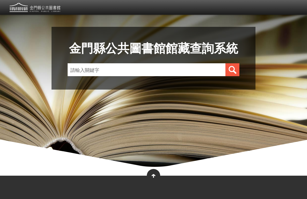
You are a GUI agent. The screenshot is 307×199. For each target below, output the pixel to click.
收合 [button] (153, 175)
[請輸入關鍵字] (140, 69)
